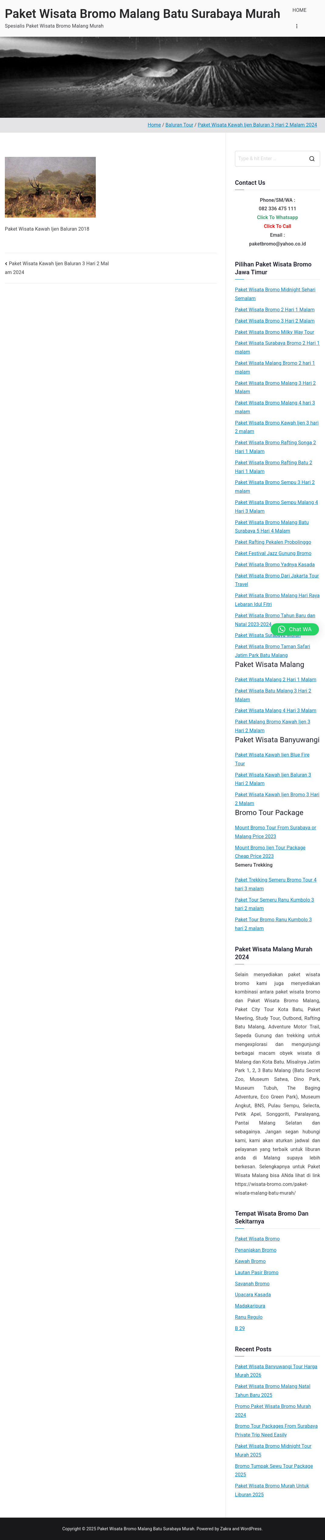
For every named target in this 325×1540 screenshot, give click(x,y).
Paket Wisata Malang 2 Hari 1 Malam (275, 679)
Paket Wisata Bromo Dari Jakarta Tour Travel (277, 580)
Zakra (225, 1528)
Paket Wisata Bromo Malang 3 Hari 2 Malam (275, 387)
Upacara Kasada (253, 1295)
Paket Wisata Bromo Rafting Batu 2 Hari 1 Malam (273, 467)
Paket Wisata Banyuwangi (277, 740)
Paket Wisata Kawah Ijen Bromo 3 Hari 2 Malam (277, 799)
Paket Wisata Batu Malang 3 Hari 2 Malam (273, 695)
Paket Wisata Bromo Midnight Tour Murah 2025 (273, 1450)
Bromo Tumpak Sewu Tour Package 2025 (274, 1470)
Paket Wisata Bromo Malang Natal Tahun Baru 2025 (272, 1390)
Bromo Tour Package (269, 812)
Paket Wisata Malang (269, 664)
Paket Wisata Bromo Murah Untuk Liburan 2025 (272, 1490)
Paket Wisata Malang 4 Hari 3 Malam (275, 710)
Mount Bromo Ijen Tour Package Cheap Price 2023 (270, 852)
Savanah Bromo (252, 1284)
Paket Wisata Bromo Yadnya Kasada (275, 564)
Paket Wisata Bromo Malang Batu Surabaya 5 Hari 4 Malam (272, 527)
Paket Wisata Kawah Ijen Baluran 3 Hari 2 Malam (273, 779)
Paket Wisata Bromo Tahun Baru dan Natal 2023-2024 (275, 620)
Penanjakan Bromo (255, 1250)
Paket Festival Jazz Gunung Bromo (273, 553)
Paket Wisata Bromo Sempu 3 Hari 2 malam (275, 486)
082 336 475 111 (277, 209)
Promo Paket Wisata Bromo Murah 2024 (273, 1410)
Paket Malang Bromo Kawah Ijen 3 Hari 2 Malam (272, 726)
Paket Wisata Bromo (257, 1239)
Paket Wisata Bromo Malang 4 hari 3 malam (275, 407)
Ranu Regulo (249, 1317)
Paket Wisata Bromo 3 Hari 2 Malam (275, 321)
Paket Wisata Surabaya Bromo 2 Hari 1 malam (277, 347)
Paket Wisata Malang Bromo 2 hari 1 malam (275, 367)
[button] (295, 629)
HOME (300, 10)
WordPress (250, 1528)
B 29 (240, 1328)
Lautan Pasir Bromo (257, 1272)
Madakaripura (250, 1306)
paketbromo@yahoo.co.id (277, 244)
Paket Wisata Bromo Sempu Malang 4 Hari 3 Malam (276, 506)
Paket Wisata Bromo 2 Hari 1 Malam (275, 310)
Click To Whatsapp (277, 217)
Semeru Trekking (254, 865)
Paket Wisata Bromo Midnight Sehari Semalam (275, 294)
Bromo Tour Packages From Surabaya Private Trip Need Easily (276, 1430)
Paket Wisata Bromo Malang (283, 1001)
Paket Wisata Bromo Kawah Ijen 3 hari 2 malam (277, 427)
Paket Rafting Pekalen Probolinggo (273, 542)
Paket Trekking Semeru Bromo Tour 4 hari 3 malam (276, 884)
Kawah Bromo (250, 1261)
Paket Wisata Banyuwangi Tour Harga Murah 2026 (276, 1371)
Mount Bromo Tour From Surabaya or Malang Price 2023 (275, 832)
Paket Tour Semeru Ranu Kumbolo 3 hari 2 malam (274, 904)
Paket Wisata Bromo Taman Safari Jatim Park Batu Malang (272, 651)
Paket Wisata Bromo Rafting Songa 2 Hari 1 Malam (275, 447)
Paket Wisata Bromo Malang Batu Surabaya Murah (142, 14)
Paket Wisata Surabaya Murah (268, 635)
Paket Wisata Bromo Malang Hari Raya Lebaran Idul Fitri (277, 600)
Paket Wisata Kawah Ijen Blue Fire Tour (272, 759)
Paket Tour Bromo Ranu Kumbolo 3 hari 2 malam (273, 924)
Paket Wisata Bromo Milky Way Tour (274, 332)
